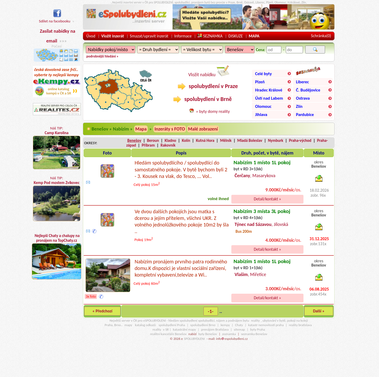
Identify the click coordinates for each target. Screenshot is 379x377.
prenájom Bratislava (215, 329)
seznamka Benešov (254, 334)
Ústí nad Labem (269, 98)
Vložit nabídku (208, 72)
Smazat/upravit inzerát (149, 35)
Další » (319, 310)
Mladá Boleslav (249, 140)
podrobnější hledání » (102, 56)
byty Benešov (207, 334)
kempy (225, 325)
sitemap (239, 329)
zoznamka (229, 334)
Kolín (186, 140)
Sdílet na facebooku (54, 18)
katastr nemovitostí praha (266, 325)
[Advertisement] (56, 331)
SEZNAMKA (209, 35)
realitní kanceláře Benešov (168, 334)
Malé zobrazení (203, 129)
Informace (183, 35)
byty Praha (257, 329)
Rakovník (168, 145)
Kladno (170, 140)
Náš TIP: (56, 147)
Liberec (302, 81)
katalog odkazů (145, 325)
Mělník (225, 140)
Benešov (134, 140)
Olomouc (263, 106)
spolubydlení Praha (172, 325)
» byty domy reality (213, 111)
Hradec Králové (268, 90)
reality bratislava (300, 325)
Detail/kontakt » (267, 198)
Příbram (148, 145)
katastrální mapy (184, 329)
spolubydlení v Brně (202, 99)
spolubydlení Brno (202, 325)
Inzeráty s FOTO (169, 129)
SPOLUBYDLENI (194, 339)
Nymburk (275, 140)
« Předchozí (102, 310)
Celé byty (263, 73)
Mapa (141, 129)
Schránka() (321, 35)
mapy (128, 325)
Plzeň (260, 81)
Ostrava (303, 98)
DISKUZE (235, 35)
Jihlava (261, 114)
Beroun (153, 140)
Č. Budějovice (308, 90)
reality (255, 320)
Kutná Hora (205, 140)
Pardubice (305, 114)
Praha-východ (300, 140)
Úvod (90, 35)
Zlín (299, 106)
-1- (210, 311)
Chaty (239, 325)
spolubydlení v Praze (208, 86)
